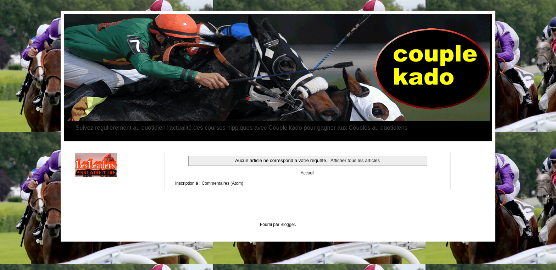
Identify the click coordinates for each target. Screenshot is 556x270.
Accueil (308, 173)
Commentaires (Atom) (222, 183)
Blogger (287, 224)
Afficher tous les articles (355, 160)
